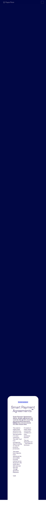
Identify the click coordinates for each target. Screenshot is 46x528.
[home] (8, 2)
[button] (42, 2)
